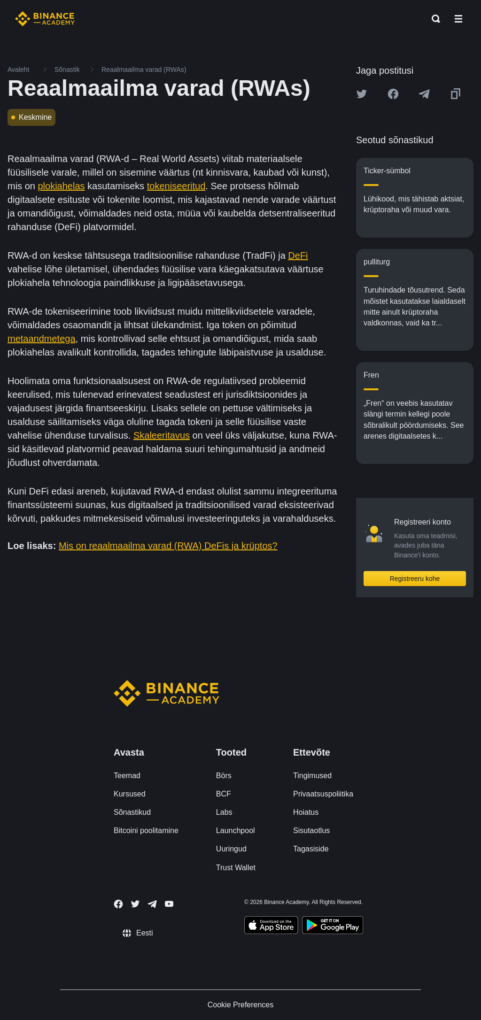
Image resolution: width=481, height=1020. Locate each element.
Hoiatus (305, 812)
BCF (223, 794)
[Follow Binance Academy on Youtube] (169, 904)
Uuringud (231, 849)
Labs (224, 812)
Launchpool (235, 831)
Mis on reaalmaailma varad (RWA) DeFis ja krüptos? (168, 546)
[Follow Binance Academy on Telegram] (152, 904)
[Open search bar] (433, 18)
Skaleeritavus (161, 435)
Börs (224, 776)
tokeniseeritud (176, 186)
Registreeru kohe (415, 578)
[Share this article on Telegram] (424, 94)
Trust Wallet (236, 868)
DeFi (298, 255)
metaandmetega (42, 338)
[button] (458, 18)
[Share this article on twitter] (361, 94)
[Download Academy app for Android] (332, 926)
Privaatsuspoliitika (323, 794)
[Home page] (45, 18)
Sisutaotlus (311, 831)
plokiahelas (61, 186)
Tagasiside (311, 849)
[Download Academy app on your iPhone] (271, 926)
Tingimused (312, 776)
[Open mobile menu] (458, 18)
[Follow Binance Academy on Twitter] (135, 904)
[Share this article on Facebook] (393, 94)
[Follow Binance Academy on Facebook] (118, 904)
